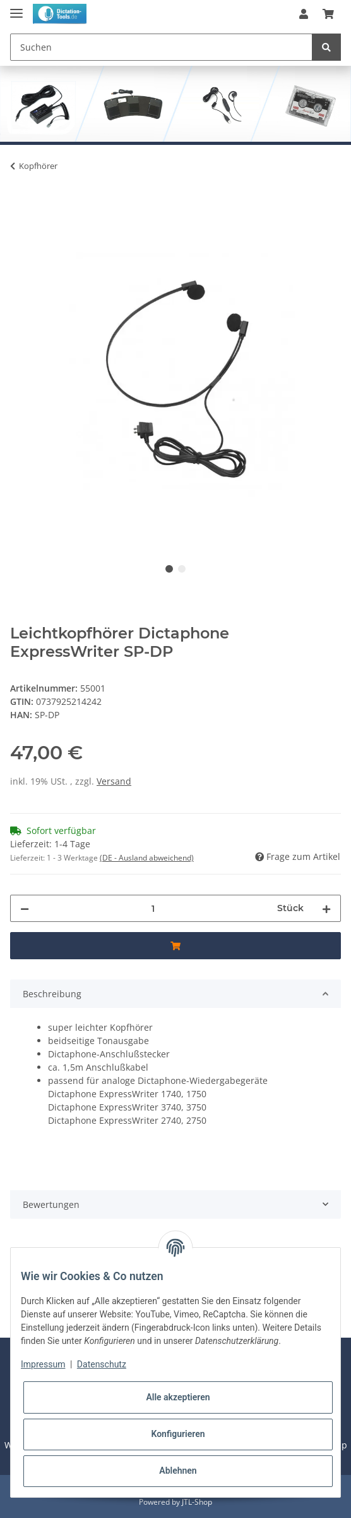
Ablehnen (177, 1470)
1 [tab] (169, 569)
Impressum (43, 1364)
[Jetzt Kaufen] (20, 205)
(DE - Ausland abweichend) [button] (147, 857)
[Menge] (153, 908)
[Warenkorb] (328, 14)
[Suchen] (161, 47)
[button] (303, 14)
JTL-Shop (197, 1501)
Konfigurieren (178, 1434)
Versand (114, 781)
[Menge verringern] (25, 908)
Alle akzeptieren (178, 1397)
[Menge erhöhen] (326, 908)
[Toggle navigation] (16, 8)
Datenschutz (101, 1364)
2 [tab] (182, 569)
